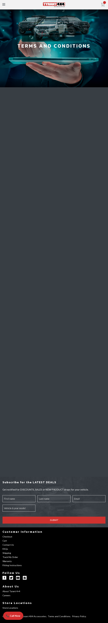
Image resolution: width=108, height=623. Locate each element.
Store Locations (17, 603)
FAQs (5, 549)
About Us (11, 586)
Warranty (7, 561)
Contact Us (8, 544)
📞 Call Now (13, 615)
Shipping (7, 553)
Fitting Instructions (12, 565)
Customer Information (23, 532)
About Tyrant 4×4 (11, 591)
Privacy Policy (79, 616)
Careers (6, 595)
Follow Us (11, 573)
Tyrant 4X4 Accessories (34, 616)
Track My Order (10, 557)
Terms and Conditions (59, 616)
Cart (5, 540)
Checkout (7, 536)
